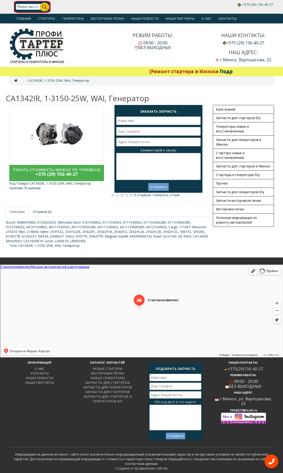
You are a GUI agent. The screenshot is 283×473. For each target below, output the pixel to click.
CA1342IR (25, 245)
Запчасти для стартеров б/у (238, 118)
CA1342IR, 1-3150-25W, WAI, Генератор (58, 80)
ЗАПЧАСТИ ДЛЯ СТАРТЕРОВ (107, 382)
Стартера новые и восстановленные (230, 155)
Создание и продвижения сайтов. (141, 468)
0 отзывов (142, 195)
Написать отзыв (166, 195)
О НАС (206, 18)
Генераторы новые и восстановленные (232, 128)
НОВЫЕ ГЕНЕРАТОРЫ (107, 378)
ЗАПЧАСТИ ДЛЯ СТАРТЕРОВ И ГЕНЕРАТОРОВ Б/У (108, 398)
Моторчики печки (230, 209)
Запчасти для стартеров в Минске (243, 166)
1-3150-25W (44, 245)
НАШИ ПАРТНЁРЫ (180, 18)
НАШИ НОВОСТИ (145, 18)
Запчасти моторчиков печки (238, 200)
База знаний (225, 109)
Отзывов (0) (42, 211)
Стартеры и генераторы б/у (238, 175)
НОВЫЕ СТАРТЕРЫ (108, 368)
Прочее (222, 183)
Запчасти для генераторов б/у (240, 192)
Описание (17, 211)
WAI (58, 245)
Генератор (71, 245)
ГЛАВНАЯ (23, 18)
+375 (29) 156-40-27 (257, 4)
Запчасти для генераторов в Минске (238, 142)
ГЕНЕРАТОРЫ (73, 18)
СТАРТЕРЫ (46, 18)
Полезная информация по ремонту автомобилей (236, 220)
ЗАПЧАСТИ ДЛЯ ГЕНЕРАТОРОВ (107, 387)
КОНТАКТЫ (227, 18)
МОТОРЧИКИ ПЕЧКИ (107, 18)
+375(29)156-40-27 (245, 369)
